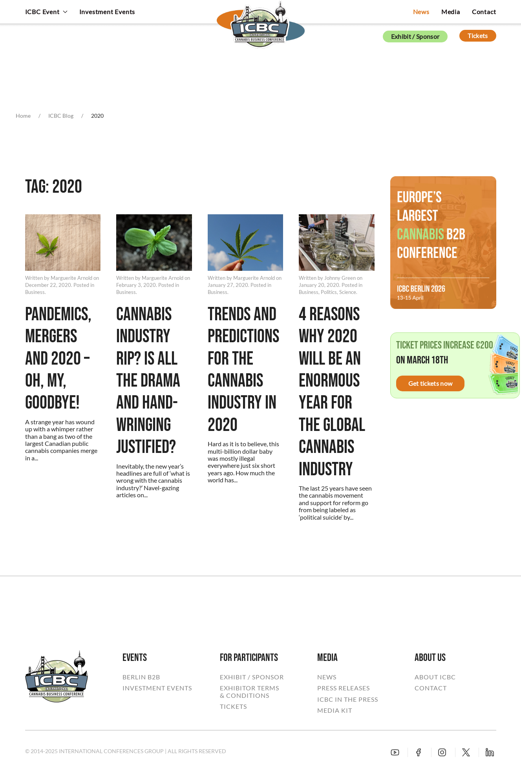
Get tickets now (430, 383)
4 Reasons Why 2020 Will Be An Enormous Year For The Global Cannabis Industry (332, 392)
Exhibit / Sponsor (415, 36)
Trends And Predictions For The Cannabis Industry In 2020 (243, 370)
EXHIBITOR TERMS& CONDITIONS (249, 691)
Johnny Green (340, 278)
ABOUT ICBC (435, 677)
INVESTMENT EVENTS (157, 688)
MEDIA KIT (334, 710)
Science (347, 292)
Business (35, 292)
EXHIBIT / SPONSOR (252, 677)
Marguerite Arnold (71, 278)
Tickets (478, 35)
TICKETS (233, 706)
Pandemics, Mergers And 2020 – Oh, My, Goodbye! (58, 359)
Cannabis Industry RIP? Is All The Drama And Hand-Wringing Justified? (148, 381)
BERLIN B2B (141, 677)
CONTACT (431, 688)
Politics (329, 292)
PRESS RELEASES (343, 688)
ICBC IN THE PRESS (347, 699)
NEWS (326, 677)
